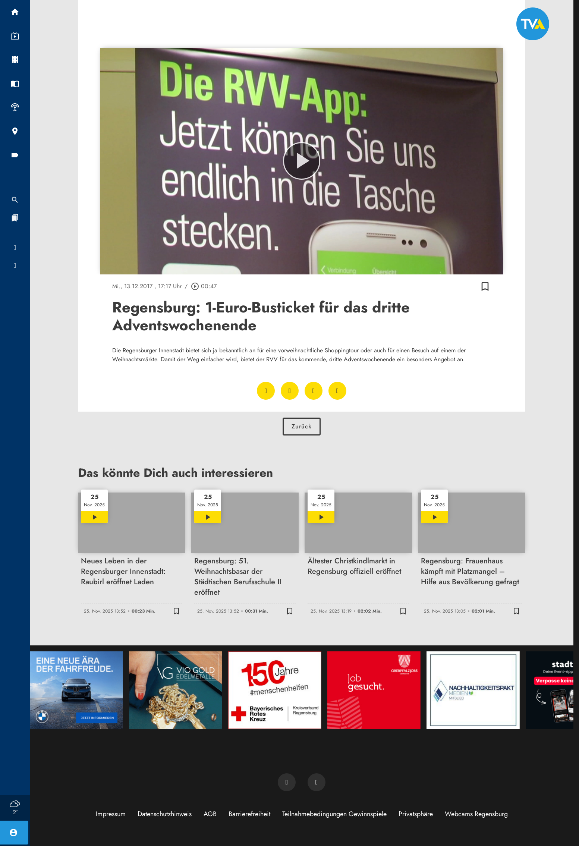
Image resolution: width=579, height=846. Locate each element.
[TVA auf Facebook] (287, 782)
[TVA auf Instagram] (316, 782)
